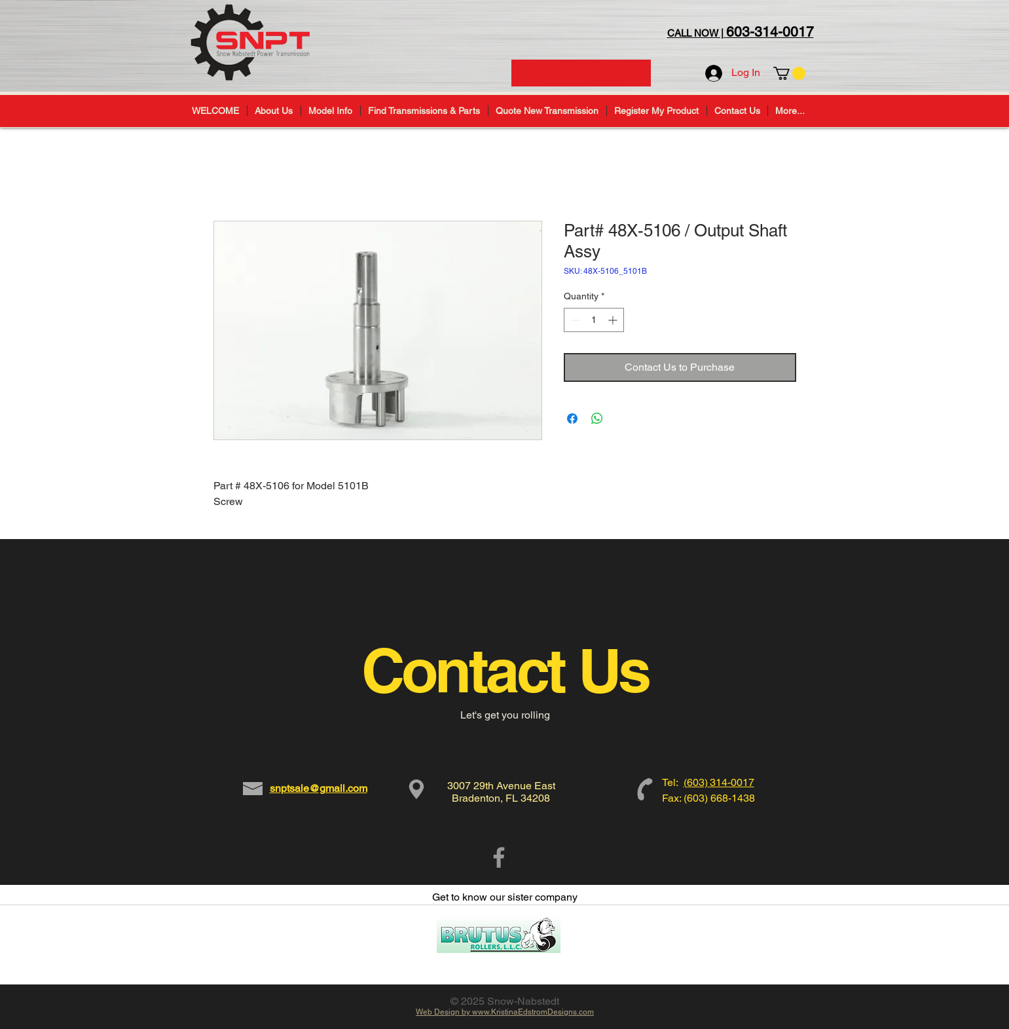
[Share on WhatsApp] (597, 418)
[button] (789, 73)
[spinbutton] (594, 320)
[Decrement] (574, 320)
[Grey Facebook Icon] (499, 857)
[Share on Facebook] (572, 418)
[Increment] (614, 320)
